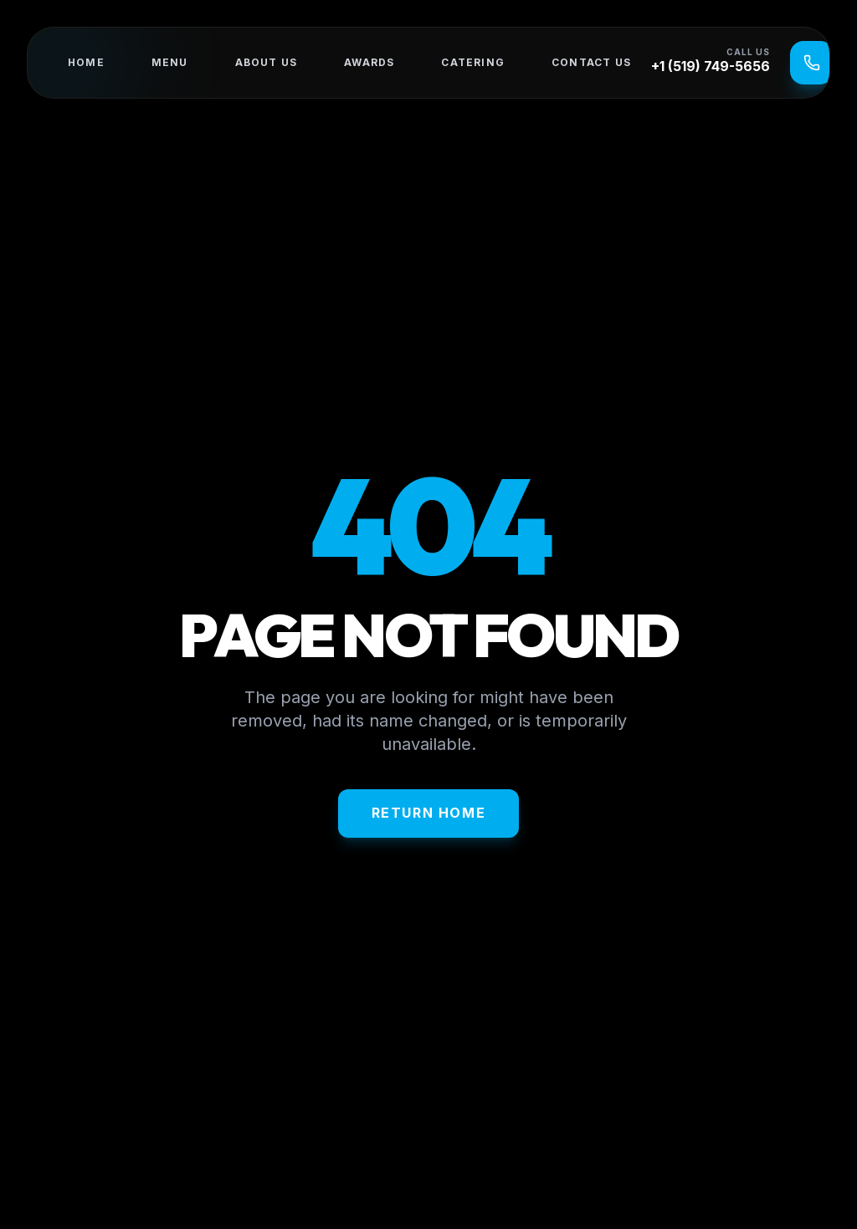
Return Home (429, 812)
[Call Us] (812, 62)
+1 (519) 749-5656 (710, 66)
